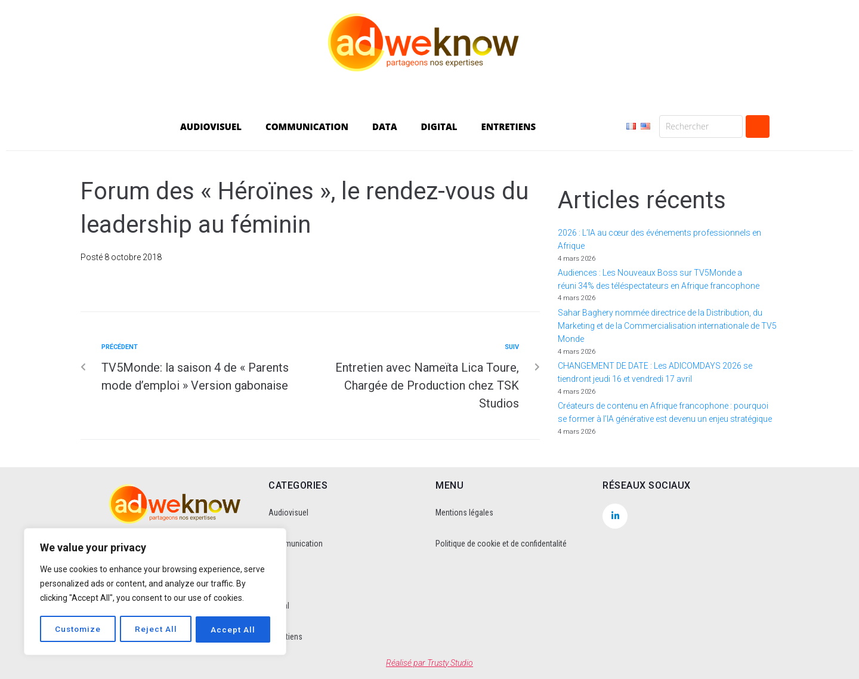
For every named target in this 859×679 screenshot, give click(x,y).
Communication (295, 543)
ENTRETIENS (508, 126)
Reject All (156, 629)
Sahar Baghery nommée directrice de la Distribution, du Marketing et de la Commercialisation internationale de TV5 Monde (667, 326)
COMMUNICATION (306, 126)
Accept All (233, 629)
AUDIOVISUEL (211, 126)
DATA (384, 126)
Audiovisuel (288, 512)
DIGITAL (439, 126)
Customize (78, 629)
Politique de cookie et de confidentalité (501, 543)
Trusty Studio (450, 663)
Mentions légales (464, 512)
